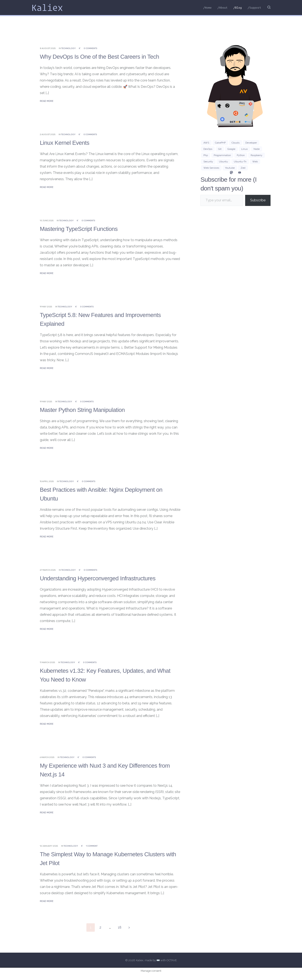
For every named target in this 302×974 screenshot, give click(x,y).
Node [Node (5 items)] (257, 148)
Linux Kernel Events (66, 142)
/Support (254, 7)
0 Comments (90, 48)
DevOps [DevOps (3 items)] (207, 148)
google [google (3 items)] (231, 148)
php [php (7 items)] (205, 155)
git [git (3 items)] (219, 148)
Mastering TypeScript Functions (82, 228)
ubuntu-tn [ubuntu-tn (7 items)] (240, 161)
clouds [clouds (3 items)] (236, 142)
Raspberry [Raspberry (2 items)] (256, 155)
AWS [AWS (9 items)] (206, 142)
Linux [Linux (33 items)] (244, 148)
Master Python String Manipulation (86, 409)
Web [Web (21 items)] (255, 161)
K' (80, 48)
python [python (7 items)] (241, 155)
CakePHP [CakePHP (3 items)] (220, 142)
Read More (46, 101)
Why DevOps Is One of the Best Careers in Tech (104, 56)
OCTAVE (172, 960)
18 (119, 927)
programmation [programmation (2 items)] (222, 155)
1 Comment (92, 846)
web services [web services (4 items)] (211, 167)
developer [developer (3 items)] (251, 142)
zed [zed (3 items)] (243, 167)
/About (222, 7)
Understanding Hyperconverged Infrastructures (102, 578)
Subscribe (258, 200)
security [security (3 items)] (208, 161)
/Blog (237, 7)
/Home (207, 7)
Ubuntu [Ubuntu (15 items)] (223, 161)
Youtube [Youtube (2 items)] (230, 167)
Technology (68, 48)
